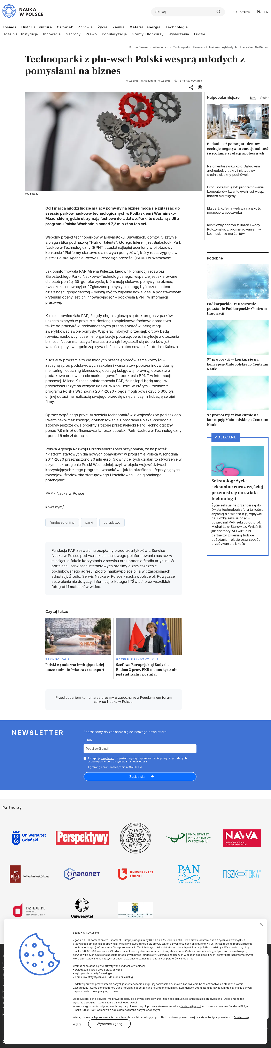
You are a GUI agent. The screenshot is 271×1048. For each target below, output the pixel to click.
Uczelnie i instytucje (137, 659)
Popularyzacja (114, 34)
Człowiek (65, 27)
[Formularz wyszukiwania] (188, 11)
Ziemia (119, 27)
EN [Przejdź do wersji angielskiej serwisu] (266, 12)
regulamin (107, 758)
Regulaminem (150, 697)
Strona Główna (138, 47)
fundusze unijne (62, 522)
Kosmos (9, 27)
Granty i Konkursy (148, 34)
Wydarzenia (179, 34)
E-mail (88, 740)
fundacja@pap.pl (190, 1006)
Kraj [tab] (253, 98)
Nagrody (73, 34)
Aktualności (160, 47)
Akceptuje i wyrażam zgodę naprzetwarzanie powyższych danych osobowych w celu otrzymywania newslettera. (137, 759)
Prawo (91, 34)
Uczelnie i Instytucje (20, 34)
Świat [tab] (264, 98)
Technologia (176, 27)
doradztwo (112, 522)
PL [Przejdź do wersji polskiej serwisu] (259, 12)
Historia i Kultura (36, 27)
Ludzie (199, 34)
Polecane (226, 437)
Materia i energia (145, 27)
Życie (103, 27)
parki (89, 522)
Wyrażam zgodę (109, 1024)
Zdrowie (85, 27)
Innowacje (52, 34)
